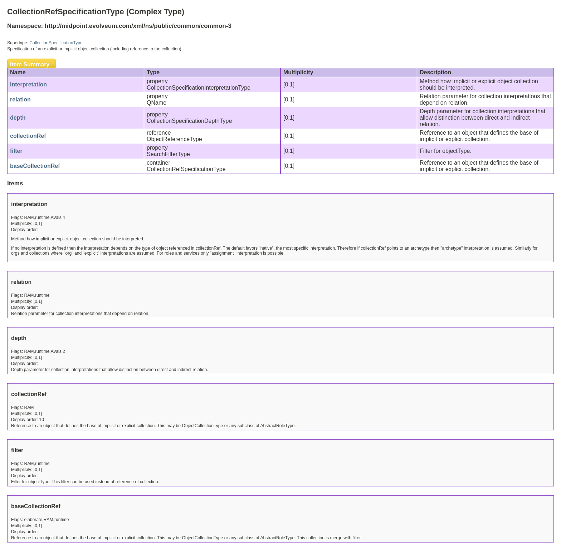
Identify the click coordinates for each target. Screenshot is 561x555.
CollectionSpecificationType (56, 42)
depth (18, 118)
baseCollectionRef (35, 166)
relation (20, 99)
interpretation (28, 84)
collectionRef (28, 136)
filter (16, 151)
